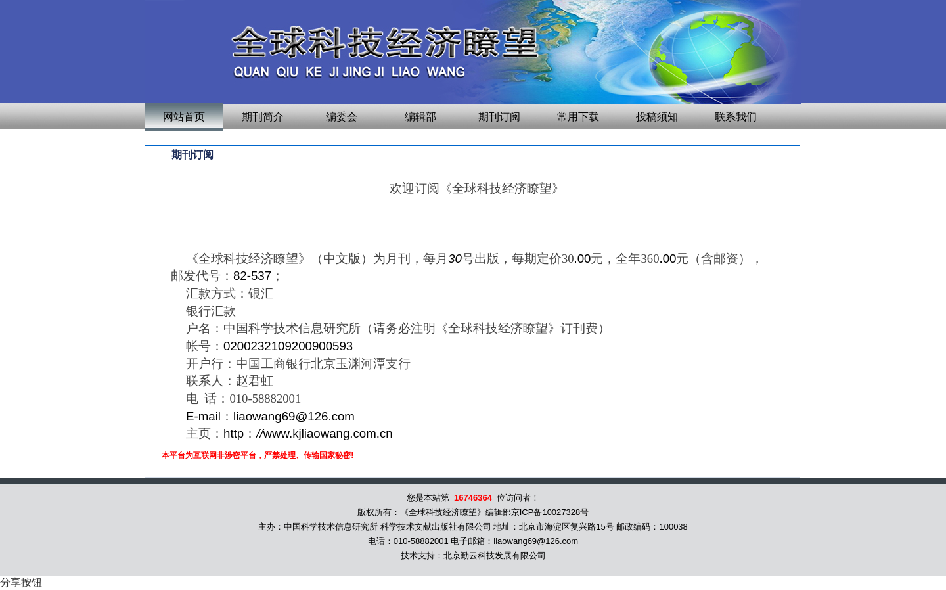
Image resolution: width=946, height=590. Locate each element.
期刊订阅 (499, 116)
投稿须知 (657, 116)
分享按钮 (21, 582)
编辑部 (420, 116)
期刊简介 (263, 116)
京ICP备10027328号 (550, 512)
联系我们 (736, 116)
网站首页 (184, 116)
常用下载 (578, 116)
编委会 (341, 116)
